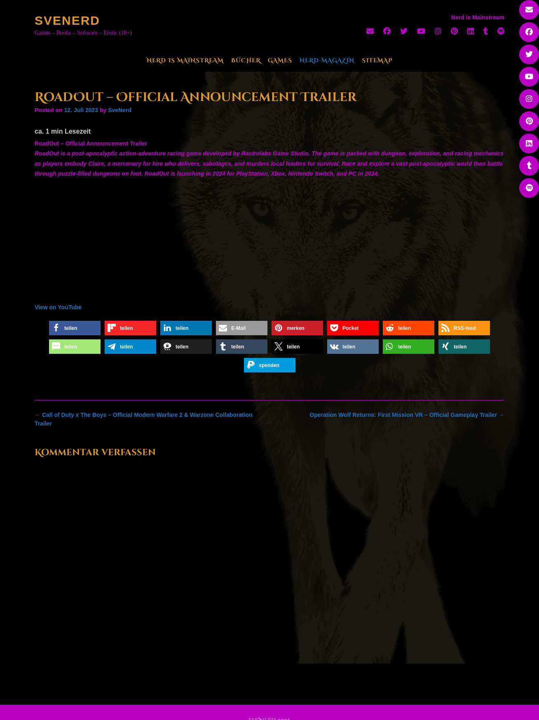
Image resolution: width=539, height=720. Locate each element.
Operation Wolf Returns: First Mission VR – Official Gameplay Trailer (406, 415)
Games (280, 60)
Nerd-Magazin (327, 60)
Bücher (245, 60)
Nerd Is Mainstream (185, 60)
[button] (75, 328)
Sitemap (377, 60)
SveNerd (67, 20)
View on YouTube (58, 307)
